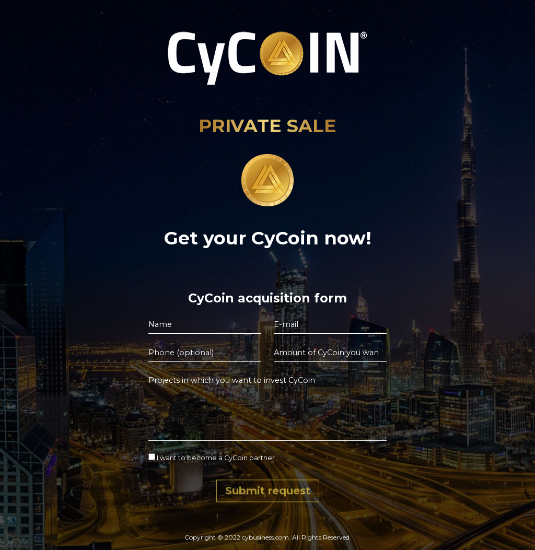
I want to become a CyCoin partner (211, 457)
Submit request (267, 492)
